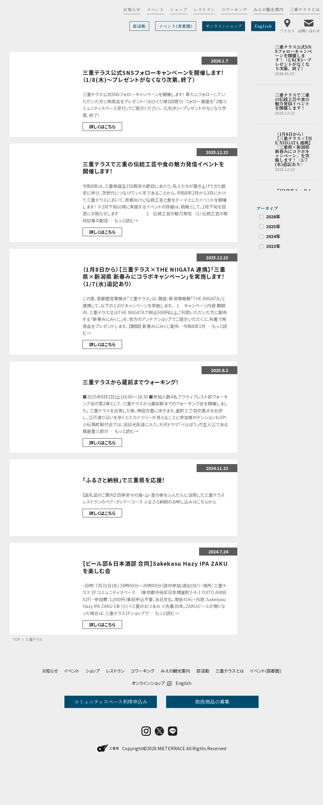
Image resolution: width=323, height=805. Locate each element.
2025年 (273, 226)
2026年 (273, 216)
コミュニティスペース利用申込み (110, 701)
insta (146, 771)
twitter (159, 771)
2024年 (273, 236)
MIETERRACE (171, 789)
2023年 (273, 246)
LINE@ (172, 771)
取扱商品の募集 (212, 701)
